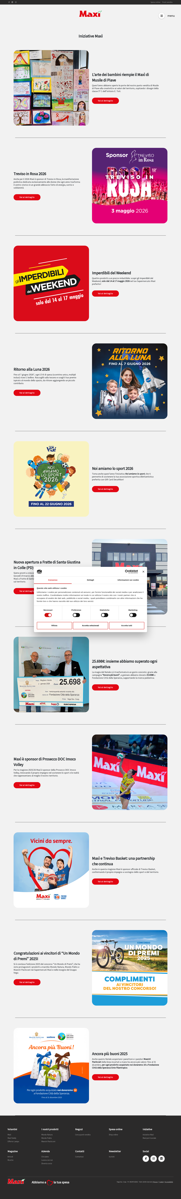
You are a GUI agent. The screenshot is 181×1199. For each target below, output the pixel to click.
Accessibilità (169, 1182)
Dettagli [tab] (90, 580)
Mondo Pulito (46, 1138)
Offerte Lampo (13, 1141)
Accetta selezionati (90, 625)
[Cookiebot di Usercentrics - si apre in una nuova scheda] (127, 572)
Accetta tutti (126, 625)
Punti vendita (167, 2)
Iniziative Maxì (148, 1134)
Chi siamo (45, 1156)
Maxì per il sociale (149, 1138)
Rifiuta (54, 625)
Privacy (155, 1182)
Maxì (9, 1134)
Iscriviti (112, 1156)
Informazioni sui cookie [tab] (128, 580)
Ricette (10, 1160)
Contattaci (79, 1156)
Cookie (161, 1182)
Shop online (113, 1134)
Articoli (10, 1156)
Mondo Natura (47, 1134)
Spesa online (155, 2)
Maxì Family (12, 1138)
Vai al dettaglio (105, 100)
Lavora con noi (47, 1160)
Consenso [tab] (52, 580)
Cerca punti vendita (82, 1134)
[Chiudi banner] (143, 572)
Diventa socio (46, 1163)
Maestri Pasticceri (48, 1141)
